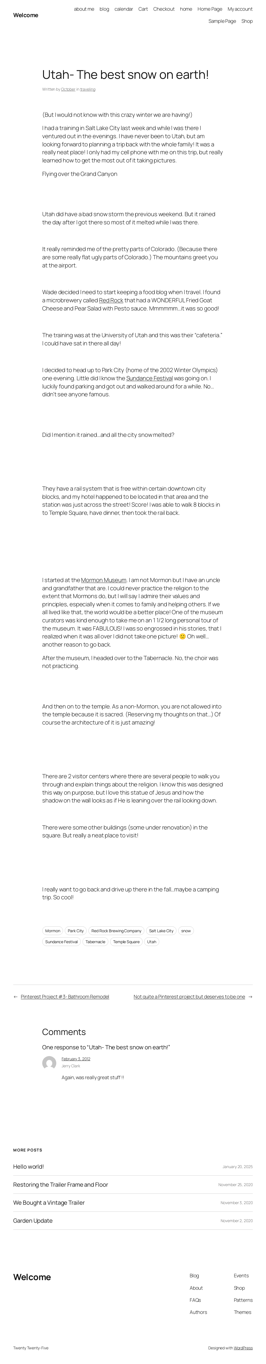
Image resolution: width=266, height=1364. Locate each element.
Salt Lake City (161, 930)
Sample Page (222, 21)
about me (84, 9)
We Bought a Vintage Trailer (48, 1202)
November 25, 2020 (235, 1184)
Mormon (52, 930)
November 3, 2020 (236, 1202)
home (186, 9)
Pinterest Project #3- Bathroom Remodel (65, 996)
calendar (124, 9)
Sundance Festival (149, 378)
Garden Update (33, 1220)
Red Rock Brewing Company (116, 930)
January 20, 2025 (237, 1166)
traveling (87, 89)
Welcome (25, 15)
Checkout (164, 9)
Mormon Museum (103, 580)
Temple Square (126, 941)
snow (186, 930)
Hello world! (28, 1166)
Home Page (210, 9)
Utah (151, 941)
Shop (247, 21)
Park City (76, 930)
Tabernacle (95, 941)
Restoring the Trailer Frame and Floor (60, 1184)
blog (104, 9)
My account (240, 9)
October (68, 89)
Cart (143, 9)
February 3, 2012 (76, 1058)
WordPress (243, 1347)
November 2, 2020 (236, 1220)
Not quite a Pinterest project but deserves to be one (189, 996)
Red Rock (111, 300)
